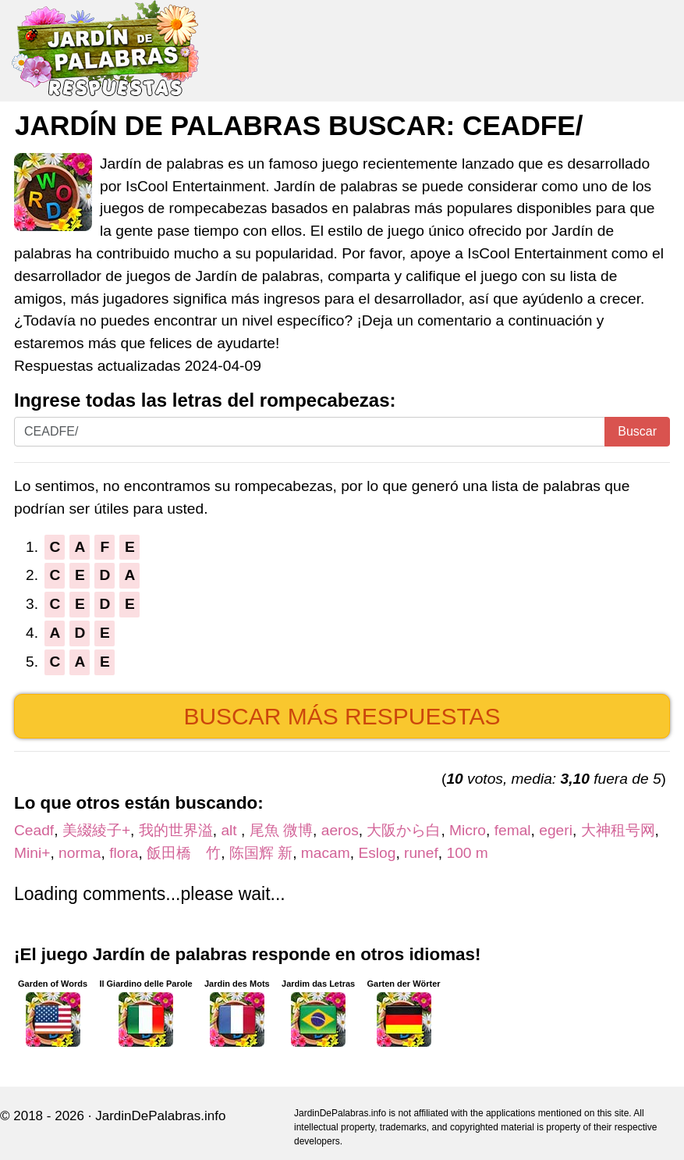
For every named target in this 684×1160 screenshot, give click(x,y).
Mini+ (32, 853)
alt (231, 830)
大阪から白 (404, 830)
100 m (466, 853)
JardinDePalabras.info (160, 1115)
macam (325, 853)
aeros (340, 830)
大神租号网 (618, 830)
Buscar (637, 431)
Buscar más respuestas (341, 716)
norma (79, 853)
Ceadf (34, 830)
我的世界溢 (176, 830)
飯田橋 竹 (184, 853)
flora (123, 853)
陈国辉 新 (260, 853)
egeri (555, 830)
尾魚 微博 (281, 830)
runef (421, 853)
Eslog (376, 853)
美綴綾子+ (96, 830)
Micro (467, 830)
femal (512, 830)
